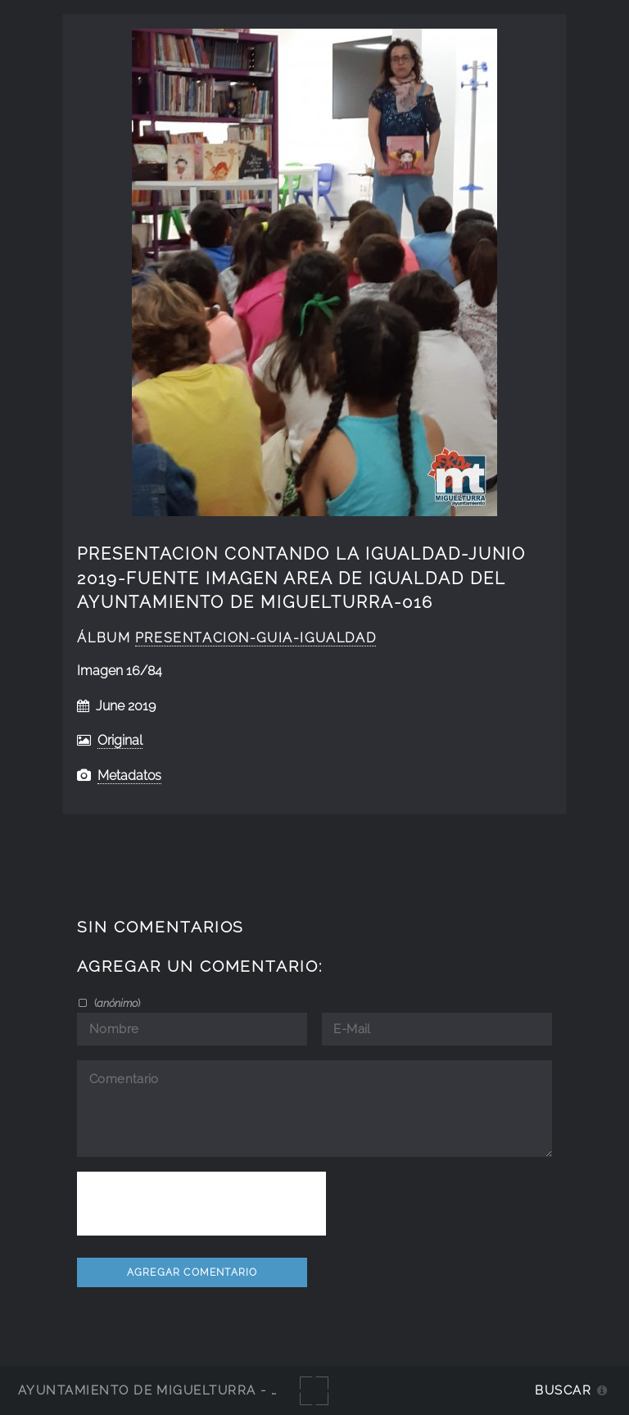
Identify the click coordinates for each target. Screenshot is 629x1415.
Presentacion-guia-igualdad (255, 638)
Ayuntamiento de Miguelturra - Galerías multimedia (224, 1390)
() (116, 1002)
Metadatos (129, 775)
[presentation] (201, 1204)
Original (120, 740)
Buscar (563, 1390)
